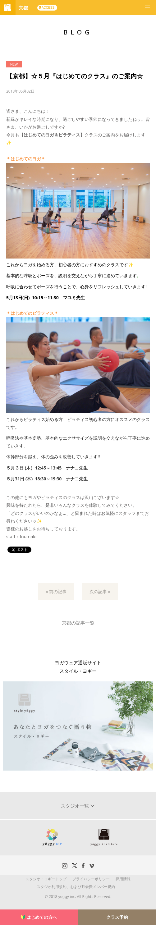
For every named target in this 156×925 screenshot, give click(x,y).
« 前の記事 (56, 591)
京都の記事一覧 (78, 623)
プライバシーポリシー (91, 878)
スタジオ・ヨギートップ (46, 878)
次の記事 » (99, 591)
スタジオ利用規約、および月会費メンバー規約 (76, 886)
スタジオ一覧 (75, 806)
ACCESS (48, 7)
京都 (23, 8)
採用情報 (123, 878)
